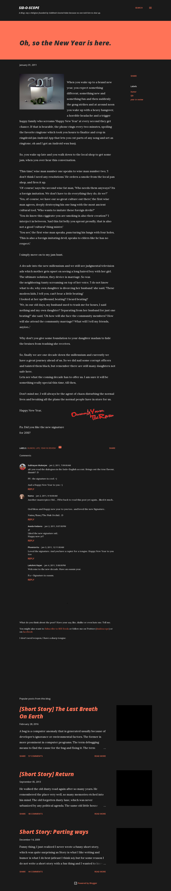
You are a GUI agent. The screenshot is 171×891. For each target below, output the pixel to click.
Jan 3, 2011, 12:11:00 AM (52, 547)
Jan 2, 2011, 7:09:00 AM (60, 465)
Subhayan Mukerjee (37, 465)
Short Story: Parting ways (53, 832)
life (132, 95)
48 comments (35, 813)
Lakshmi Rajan (35, 565)
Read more (100, 756)
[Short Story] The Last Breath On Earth (58, 712)
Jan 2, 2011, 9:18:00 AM (47, 495)
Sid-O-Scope (29, 7)
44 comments (35, 871)
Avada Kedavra (35, 526)
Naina (31, 495)
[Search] (139, 7)
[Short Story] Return (46, 774)
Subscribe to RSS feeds (57, 628)
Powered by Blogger (85, 883)
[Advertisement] (66, 662)
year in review (137, 99)
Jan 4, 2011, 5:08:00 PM (55, 565)
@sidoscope (102, 628)
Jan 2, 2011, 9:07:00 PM (55, 526)
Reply (31, 489)
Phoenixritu (33, 547)
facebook (28, 631)
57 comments (35, 756)
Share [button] (134, 76)
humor (133, 91)
